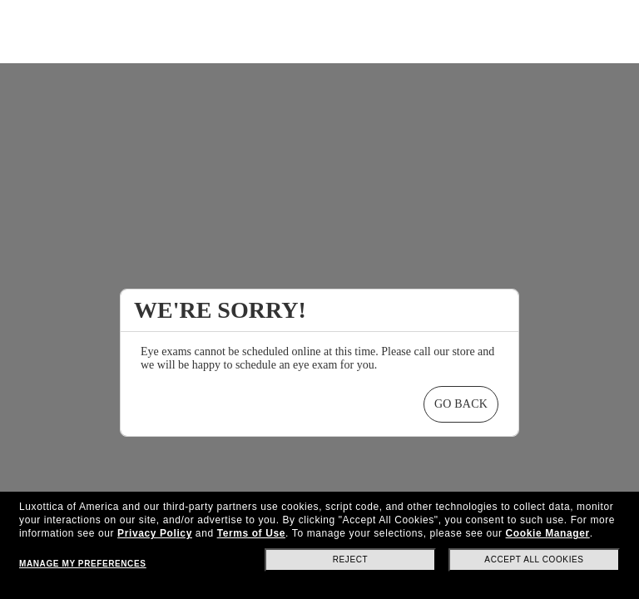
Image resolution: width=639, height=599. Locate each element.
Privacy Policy (154, 533)
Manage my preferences (82, 563)
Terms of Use (251, 533)
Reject (351, 559)
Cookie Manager (548, 533)
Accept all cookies (533, 559)
